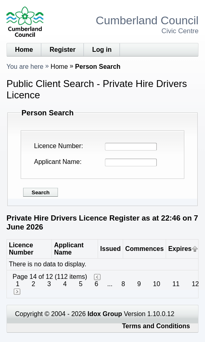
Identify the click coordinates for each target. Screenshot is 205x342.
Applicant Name (57, 161)
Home (24, 49)
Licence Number (57, 145)
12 (195, 283)
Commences (144, 248)
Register (62, 49)
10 (156, 283)
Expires (180, 248)
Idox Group (105, 313)
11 (175, 283)
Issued (110, 248)
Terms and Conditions (156, 326)
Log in (101, 49)
